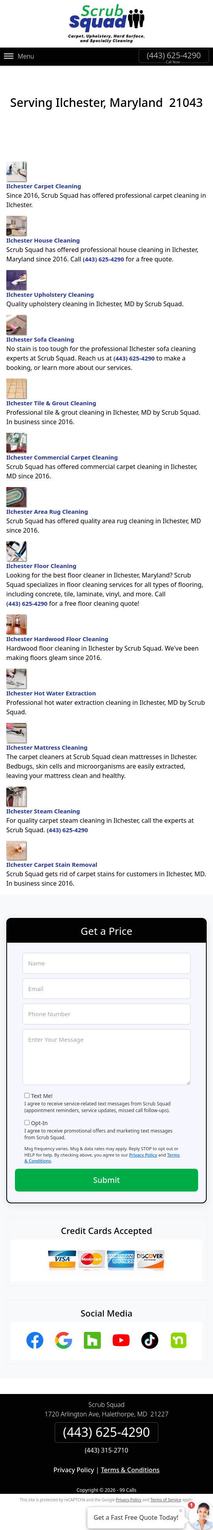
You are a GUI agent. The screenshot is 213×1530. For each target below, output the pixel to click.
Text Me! (42, 1096)
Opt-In (39, 1123)
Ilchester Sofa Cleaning (40, 329)
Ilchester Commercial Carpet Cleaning (62, 447)
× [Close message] (181, 1510)
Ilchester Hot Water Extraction (51, 683)
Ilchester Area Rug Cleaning (47, 501)
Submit (106, 1180)
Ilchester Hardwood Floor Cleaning (57, 628)
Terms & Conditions (130, 1470)
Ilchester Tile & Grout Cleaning (51, 393)
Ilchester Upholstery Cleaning (50, 284)
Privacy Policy (143, 1155)
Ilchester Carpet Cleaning (43, 176)
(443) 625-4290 (174, 55)
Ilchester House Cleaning (43, 230)
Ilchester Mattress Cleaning (46, 737)
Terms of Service (165, 1499)
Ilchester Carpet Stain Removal (51, 854)
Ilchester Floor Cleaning (41, 555)
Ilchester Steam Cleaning (43, 801)
